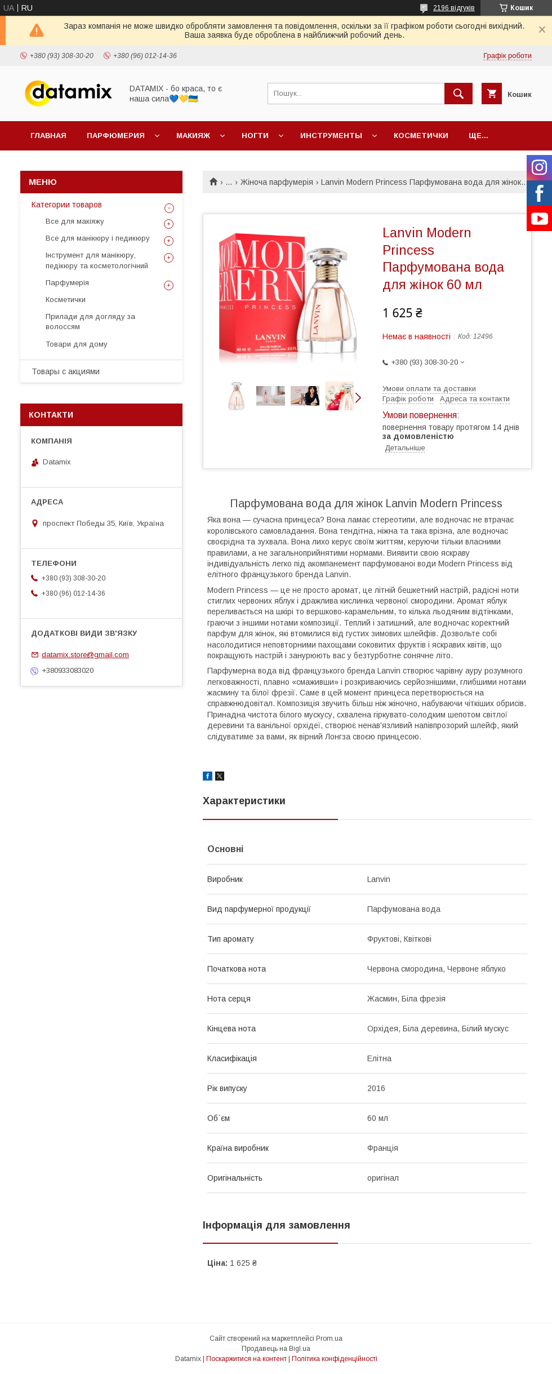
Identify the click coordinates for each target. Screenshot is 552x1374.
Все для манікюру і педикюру (98, 238)
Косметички (421, 135)
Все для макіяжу (75, 221)
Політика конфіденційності (334, 1359)
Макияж (193, 135)
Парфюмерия (116, 135)
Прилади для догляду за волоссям (90, 321)
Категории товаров (67, 204)
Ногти (255, 135)
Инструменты (331, 135)
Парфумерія (67, 282)
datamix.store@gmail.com (85, 654)
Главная (48, 135)
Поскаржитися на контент (246, 1359)
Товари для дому (77, 344)
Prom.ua (329, 1338)
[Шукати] (458, 93)
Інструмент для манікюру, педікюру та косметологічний (97, 260)
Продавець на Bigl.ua (276, 1349)
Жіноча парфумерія (277, 182)
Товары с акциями (66, 371)
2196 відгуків (454, 8)
